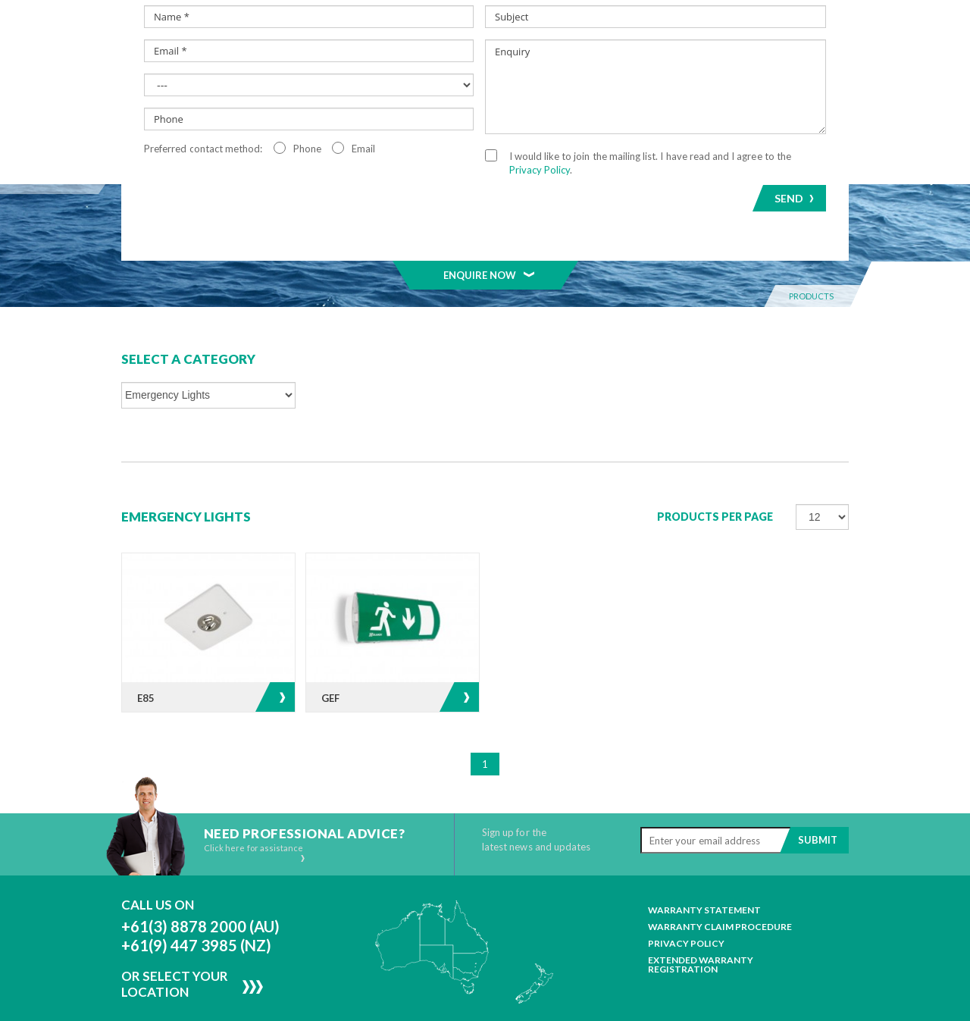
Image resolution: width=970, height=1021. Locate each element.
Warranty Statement (704, 864)
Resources (724, 115)
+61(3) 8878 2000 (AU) (200, 880)
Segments (397, 115)
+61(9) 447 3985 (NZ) (196, 899)
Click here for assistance (255, 807)
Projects (573, 115)
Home (149, 115)
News (646, 115)
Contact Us (797, 115)
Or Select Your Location (174, 938)
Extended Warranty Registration (700, 919)
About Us (219, 115)
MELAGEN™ (485, 115)
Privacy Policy (686, 898)
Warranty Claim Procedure (720, 881)
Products (307, 115)
